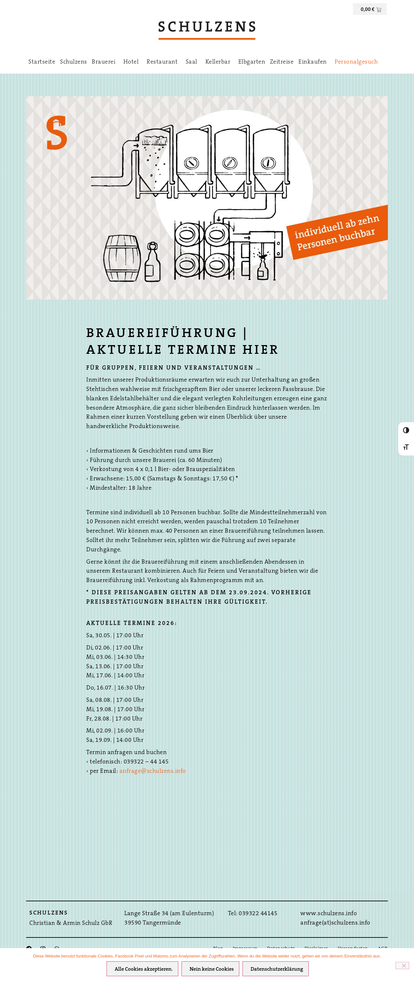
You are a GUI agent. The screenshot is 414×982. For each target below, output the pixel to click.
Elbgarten (251, 62)
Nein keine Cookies (213, 970)
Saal (193, 62)
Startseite (41, 62)
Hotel (132, 62)
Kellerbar (219, 62)
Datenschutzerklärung (278, 970)
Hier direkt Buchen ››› (374, 930)
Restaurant (164, 62)
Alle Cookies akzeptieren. (145, 970)
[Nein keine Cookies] (402, 965)
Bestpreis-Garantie (373, 910)
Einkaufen (314, 62)
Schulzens (73, 62)
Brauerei (105, 62)
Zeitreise (282, 62)
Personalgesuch (356, 62)
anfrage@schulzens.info (152, 771)
